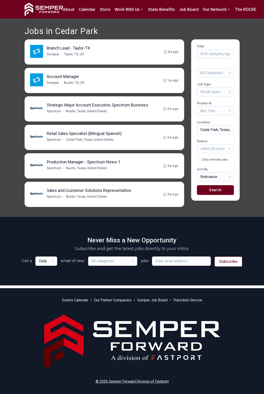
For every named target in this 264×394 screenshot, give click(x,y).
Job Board (189, 9)
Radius (202, 141)
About (69, 9)
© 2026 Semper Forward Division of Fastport (132, 381)
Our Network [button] (217, 9)
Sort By (202, 169)
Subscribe (228, 264)
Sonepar (53, 54)
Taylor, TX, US (74, 54)
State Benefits (161, 9)
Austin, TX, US (74, 83)
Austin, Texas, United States (86, 112)
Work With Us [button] (129, 9)
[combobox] (215, 73)
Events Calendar (75, 300)
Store (105, 9)
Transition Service (187, 300)
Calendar (87, 9)
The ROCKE (245, 9)
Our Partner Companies (112, 300)
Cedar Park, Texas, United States (90, 141)
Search (215, 190)
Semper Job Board (152, 300)
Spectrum (54, 112)
